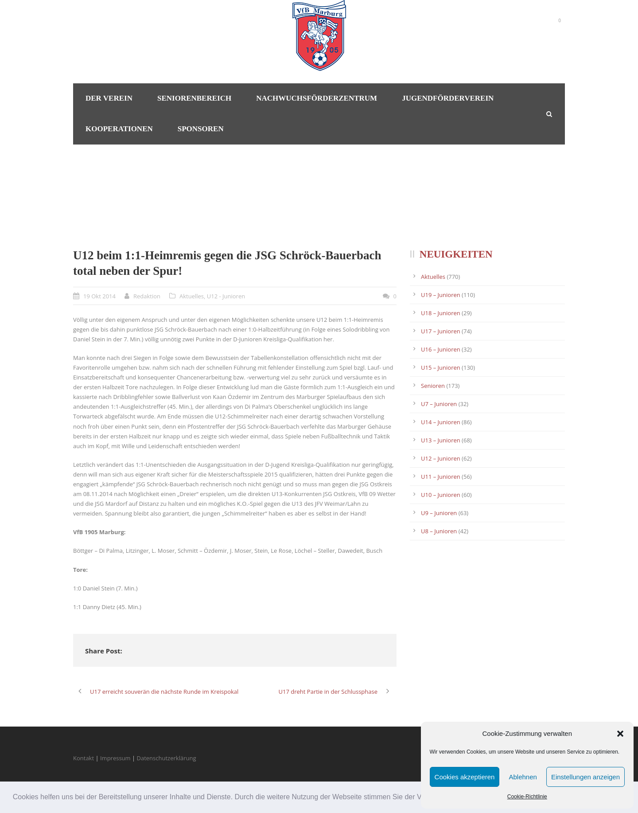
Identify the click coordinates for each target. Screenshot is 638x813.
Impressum (115, 758)
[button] (620, 733)
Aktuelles (191, 296)
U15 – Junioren (440, 367)
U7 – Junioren (439, 404)
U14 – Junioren (440, 422)
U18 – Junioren (440, 313)
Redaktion (146, 296)
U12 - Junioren (226, 296)
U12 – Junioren (440, 458)
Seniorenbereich (194, 98)
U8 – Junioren (439, 531)
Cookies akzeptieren (465, 777)
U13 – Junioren (440, 440)
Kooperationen (119, 129)
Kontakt (83, 758)
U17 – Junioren (440, 331)
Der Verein (109, 98)
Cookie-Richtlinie (527, 796)
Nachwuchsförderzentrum (316, 98)
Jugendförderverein (448, 98)
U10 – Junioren (440, 495)
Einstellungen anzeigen (585, 777)
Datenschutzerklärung (166, 758)
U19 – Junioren (440, 295)
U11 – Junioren (440, 477)
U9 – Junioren (439, 513)
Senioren (433, 386)
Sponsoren (201, 129)
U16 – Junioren (440, 349)
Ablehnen (523, 777)
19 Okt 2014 (99, 296)
